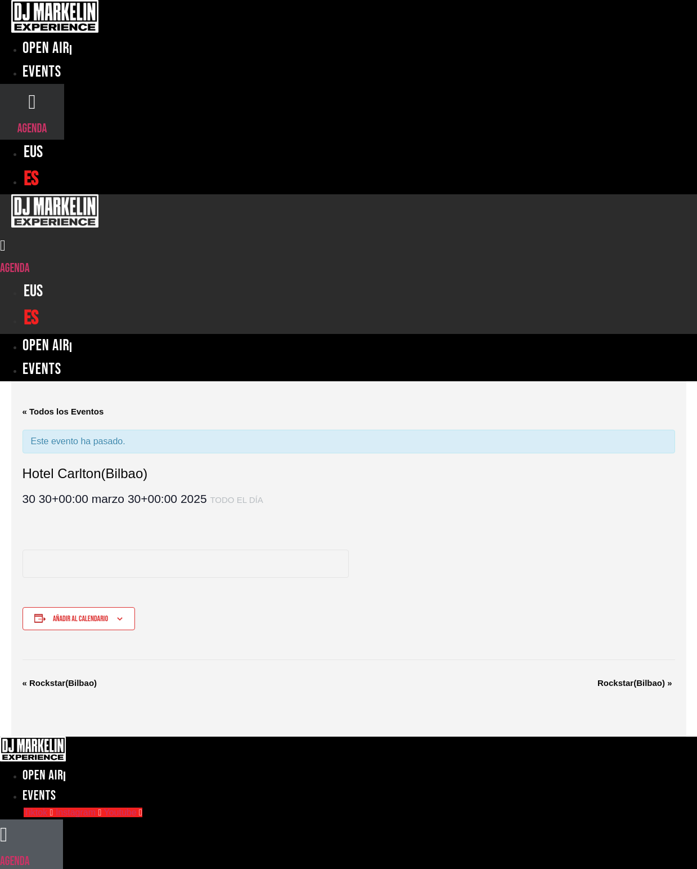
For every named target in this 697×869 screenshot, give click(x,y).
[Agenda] (31, 101)
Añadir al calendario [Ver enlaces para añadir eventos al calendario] (80, 618)
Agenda (32, 128)
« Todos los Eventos (63, 411)
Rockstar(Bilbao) (60, 683)
